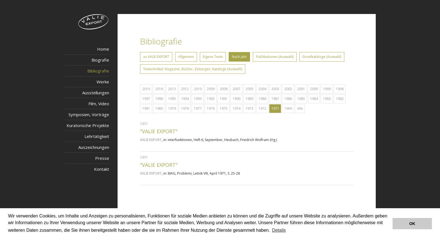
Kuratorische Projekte (88, 125)
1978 (185, 108)
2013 (172, 88)
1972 (262, 108)
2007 (236, 88)
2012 (185, 88)
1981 (146, 108)
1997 (146, 98)
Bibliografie (98, 71)
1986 (288, 98)
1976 (211, 108)
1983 (327, 98)
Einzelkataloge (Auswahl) (321, 56)
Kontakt (101, 169)
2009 (211, 88)
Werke (103, 82)
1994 (185, 98)
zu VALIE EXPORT (156, 56)
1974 (236, 108)
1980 (159, 108)
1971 (275, 108)
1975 (224, 108)
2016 (159, 88)
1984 (314, 98)
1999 (327, 88)
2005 (249, 88)
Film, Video (98, 103)
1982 (340, 98)
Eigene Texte (213, 56)
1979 (172, 108)
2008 (224, 88)
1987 (275, 98)
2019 (146, 88)
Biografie (100, 60)
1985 (301, 98)
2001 (301, 88)
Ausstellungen (95, 92)
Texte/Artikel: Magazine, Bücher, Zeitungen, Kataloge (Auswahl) (192, 69)
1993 (198, 98)
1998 (340, 88)
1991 (224, 98)
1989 (249, 98)
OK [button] (412, 223)
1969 (288, 108)
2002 (288, 88)
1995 (172, 98)
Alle (300, 108)
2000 (314, 88)
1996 (159, 98)
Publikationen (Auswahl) (275, 56)
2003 (275, 88)
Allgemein (186, 56)
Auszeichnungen (93, 147)
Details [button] (279, 230)
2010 (198, 88)
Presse (102, 158)
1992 (211, 98)
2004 (262, 88)
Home (103, 49)
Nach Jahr (239, 56)
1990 (236, 98)
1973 (249, 108)
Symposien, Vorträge (88, 114)
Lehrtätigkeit (96, 136)
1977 (198, 108)
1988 (262, 98)
